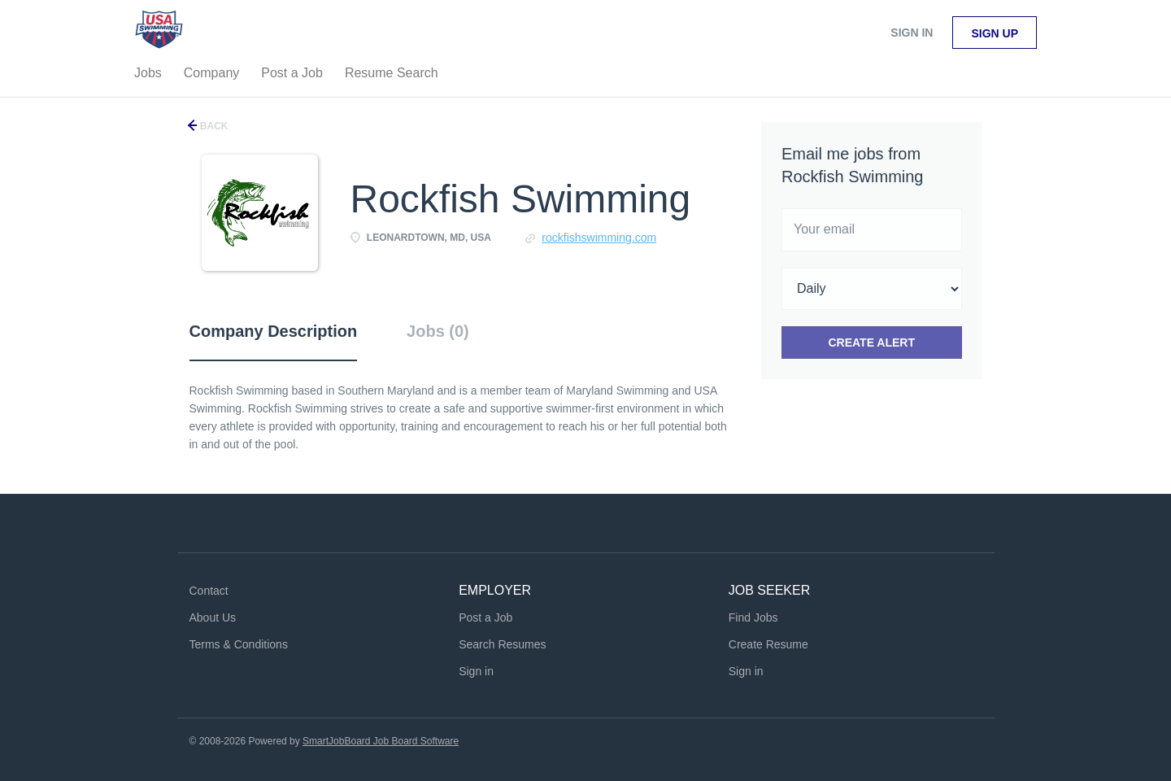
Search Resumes (502, 644)
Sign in (911, 32)
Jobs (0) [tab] (438, 331)
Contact (209, 590)
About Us (213, 617)
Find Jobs (753, 617)
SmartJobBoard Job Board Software (381, 741)
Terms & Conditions (238, 644)
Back (213, 126)
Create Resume (768, 644)
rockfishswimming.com (599, 237)
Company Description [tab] (273, 331)
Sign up (994, 33)
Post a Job (485, 617)
